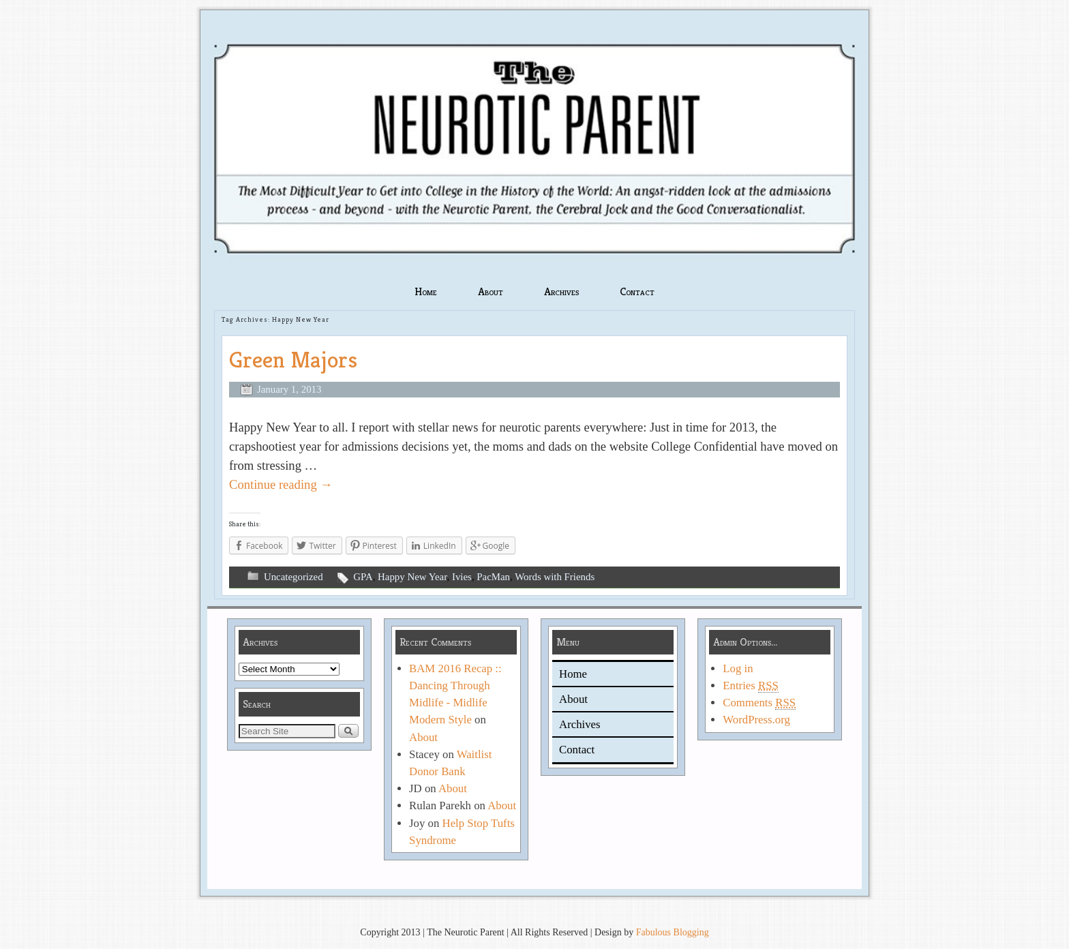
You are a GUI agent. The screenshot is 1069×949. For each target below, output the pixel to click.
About (490, 291)
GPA (362, 576)
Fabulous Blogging (672, 932)
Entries (751, 686)
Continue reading (281, 484)
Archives (561, 291)
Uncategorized (293, 576)
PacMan (493, 576)
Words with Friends (554, 576)
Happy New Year (412, 576)
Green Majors (293, 359)
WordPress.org (756, 719)
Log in (738, 668)
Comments (759, 703)
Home (426, 291)
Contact (637, 291)
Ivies (462, 576)
